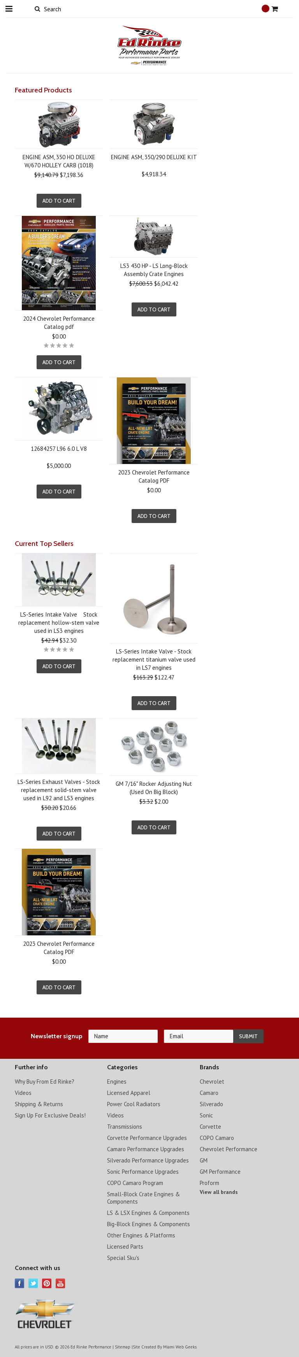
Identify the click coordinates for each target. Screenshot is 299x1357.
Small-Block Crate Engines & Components (143, 1197)
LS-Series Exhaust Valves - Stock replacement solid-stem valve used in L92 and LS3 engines (59, 790)
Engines (117, 1081)
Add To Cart (59, 201)
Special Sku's (123, 1257)
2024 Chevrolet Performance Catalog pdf (59, 322)
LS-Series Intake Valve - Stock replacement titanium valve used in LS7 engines (154, 659)
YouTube (60, 1283)
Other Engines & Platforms (141, 1235)
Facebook (20, 1283)
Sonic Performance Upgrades (143, 1171)
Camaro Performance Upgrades (145, 1149)
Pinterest (47, 1283)
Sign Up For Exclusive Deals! (50, 1115)
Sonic (206, 1115)
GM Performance (220, 1171)
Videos (23, 1092)
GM (204, 1160)
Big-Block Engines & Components (148, 1224)
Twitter (33, 1283)
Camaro (209, 1092)
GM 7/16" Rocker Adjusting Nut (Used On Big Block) (154, 788)
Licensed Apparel (128, 1092)
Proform (209, 1183)
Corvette (210, 1126)
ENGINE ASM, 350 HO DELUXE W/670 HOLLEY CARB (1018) (59, 161)
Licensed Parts (125, 1246)
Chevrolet (212, 1081)
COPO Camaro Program (135, 1183)
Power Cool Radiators (133, 1104)
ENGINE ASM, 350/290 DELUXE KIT (154, 157)
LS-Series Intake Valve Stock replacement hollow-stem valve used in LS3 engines (58, 622)
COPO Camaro (217, 1138)
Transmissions (124, 1126)
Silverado (211, 1104)
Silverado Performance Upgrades (148, 1160)
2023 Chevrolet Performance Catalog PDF (154, 476)
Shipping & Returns (39, 1104)
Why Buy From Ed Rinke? (44, 1081)
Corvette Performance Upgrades (147, 1138)
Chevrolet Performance (228, 1149)
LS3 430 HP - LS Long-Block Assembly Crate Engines (154, 270)
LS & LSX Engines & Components (148, 1212)
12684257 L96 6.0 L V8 (59, 448)
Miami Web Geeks (180, 1347)
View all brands (219, 1191)
